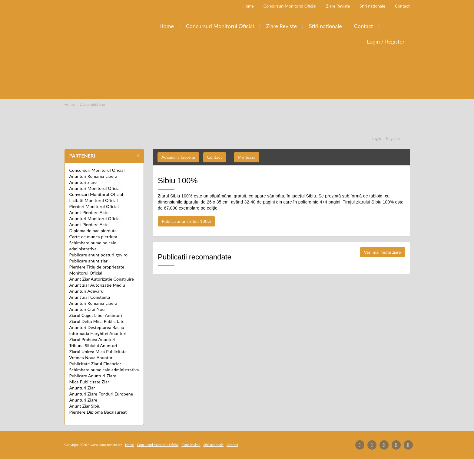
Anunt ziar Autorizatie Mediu (97, 285)
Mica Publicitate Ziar (89, 381)
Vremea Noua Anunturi (91, 357)
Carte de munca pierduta (93, 236)
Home (70, 104)
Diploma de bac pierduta (93, 230)
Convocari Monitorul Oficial (96, 194)
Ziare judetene (92, 104)
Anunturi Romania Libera (93, 176)
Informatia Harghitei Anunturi (98, 333)
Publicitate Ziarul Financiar (95, 363)
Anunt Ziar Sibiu (85, 406)
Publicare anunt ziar (88, 260)
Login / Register (386, 41)
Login (376, 138)
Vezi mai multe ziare (382, 252)
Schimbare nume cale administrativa (104, 369)
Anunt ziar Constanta (89, 297)
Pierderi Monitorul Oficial (94, 206)
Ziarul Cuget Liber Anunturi (95, 315)
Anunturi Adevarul (87, 291)
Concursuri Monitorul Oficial (97, 170)
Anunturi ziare (83, 182)
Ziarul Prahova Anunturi (92, 339)
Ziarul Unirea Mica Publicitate (98, 351)
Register (393, 138)
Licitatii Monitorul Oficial (93, 200)
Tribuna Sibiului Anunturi (93, 345)
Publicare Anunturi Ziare (92, 375)
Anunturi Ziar (82, 387)
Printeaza (246, 157)
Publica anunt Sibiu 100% (186, 221)
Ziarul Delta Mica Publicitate (96, 321)
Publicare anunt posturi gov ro (98, 254)
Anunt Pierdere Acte (89, 212)
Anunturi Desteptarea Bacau (96, 327)
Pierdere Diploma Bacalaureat (98, 412)
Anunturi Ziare (83, 399)
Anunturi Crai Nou (87, 309)
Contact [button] (214, 157)
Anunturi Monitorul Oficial (95, 188)
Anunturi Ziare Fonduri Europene (101, 393)
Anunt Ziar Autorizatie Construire (101, 279)
